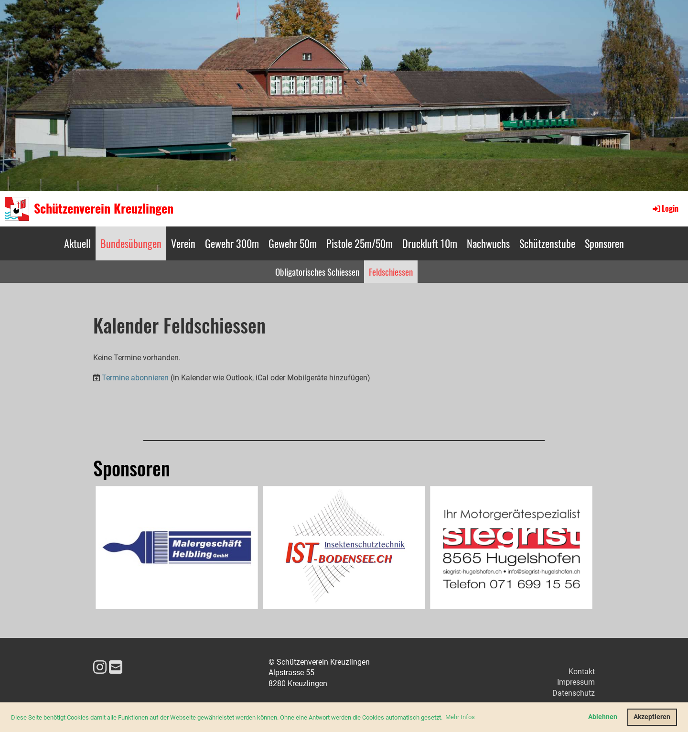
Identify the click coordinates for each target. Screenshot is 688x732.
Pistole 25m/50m (359, 243)
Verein (183, 243)
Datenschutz (573, 693)
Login (664, 208)
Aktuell (77, 243)
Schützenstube (547, 243)
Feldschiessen (391, 271)
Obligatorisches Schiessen (317, 271)
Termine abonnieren (135, 377)
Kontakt (582, 671)
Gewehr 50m (293, 243)
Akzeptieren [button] (652, 717)
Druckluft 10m (429, 243)
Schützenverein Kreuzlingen (103, 208)
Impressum (576, 682)
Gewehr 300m (232, 243)
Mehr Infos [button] (460, 717)
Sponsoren (604, 243)
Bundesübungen (130, 243)
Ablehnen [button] (602, 717)
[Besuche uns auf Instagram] (100, 667)
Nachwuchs (488, 243)
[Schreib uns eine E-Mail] (115, 667)
